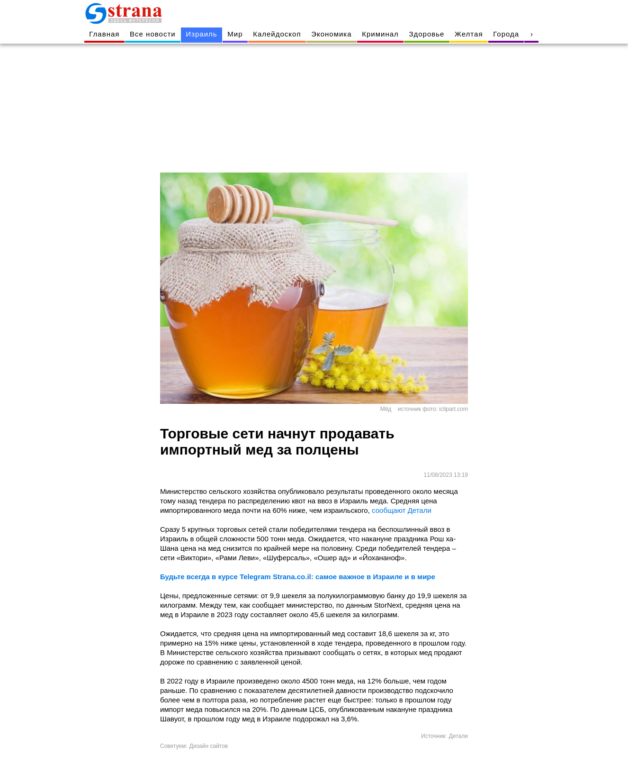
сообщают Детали (401, 510)
